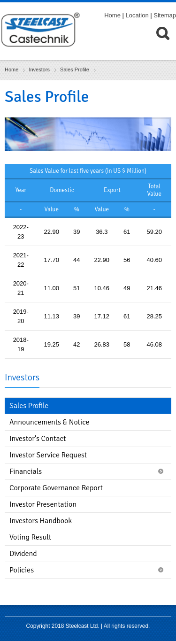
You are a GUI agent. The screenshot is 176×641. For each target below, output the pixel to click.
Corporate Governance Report (56, 488)
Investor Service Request (48, 455)
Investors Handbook (40, 520)
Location (137, 15)
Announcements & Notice (49, 422)
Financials (25, 471)
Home (112, 15)
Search (166, 42)
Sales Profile (74, 69)
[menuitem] (166, 42)
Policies (21, 570)
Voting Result (30, 537)
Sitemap (164, 15)
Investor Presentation (43, 504)
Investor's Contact (37, 438)
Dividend (23, 553)
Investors (39, 69)
